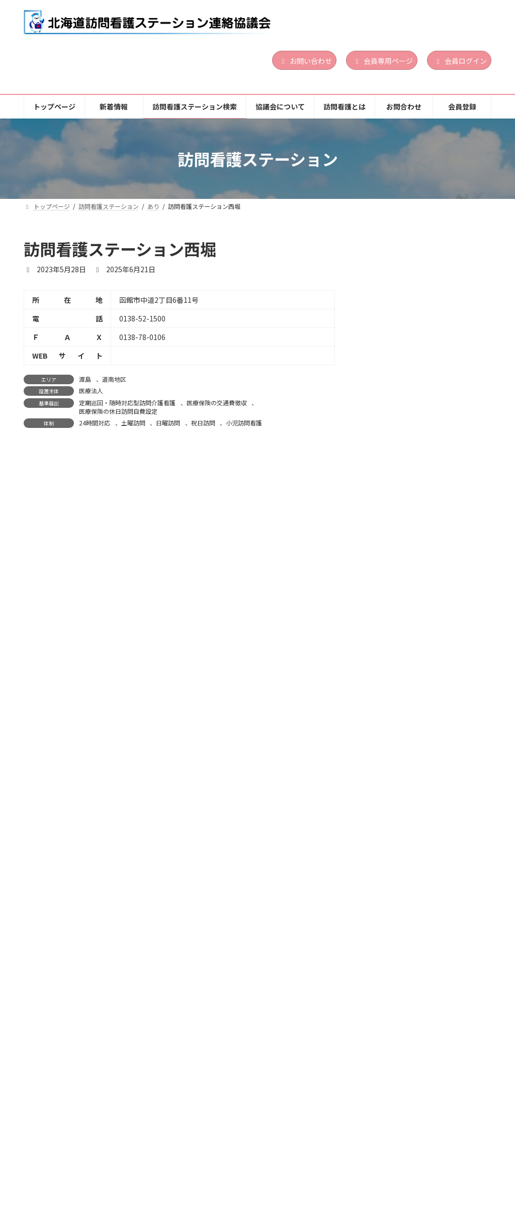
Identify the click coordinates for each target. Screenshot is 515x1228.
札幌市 (428, 595)
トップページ (56, 1175)
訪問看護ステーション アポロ (420, 717)
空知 (426, 871)
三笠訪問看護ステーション (413, 855)
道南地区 (114, 379)
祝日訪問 (203, 422)
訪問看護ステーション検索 (195, 1175)
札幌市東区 (434, 587)
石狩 (426, 297)
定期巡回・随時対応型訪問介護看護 (127, 402)
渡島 (85, 379)
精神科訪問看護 (451, 351)
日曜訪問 (168, 422)
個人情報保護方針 (63, 1182)
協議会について (285, 1175)
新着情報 (115, 1175)
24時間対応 (94, 422)
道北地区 (448, 733)
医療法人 (91, 390)
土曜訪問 (133, 422)
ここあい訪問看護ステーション (420, 571)
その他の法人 (437, 1032)
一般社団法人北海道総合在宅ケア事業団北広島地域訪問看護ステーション (424, 422)
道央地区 (448, 297)
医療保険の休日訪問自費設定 (118, 411)
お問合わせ (418, 1175)
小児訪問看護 (244, 422)
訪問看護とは (355, 1175)
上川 (426, 733)
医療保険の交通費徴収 (217, 402)
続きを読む (458, 373)
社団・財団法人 (439, 461)
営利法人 (431, 310)
